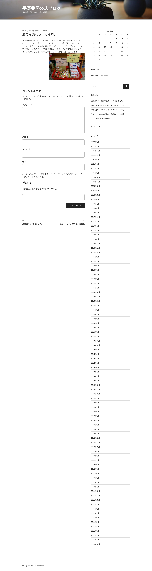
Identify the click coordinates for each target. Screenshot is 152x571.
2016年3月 (95, 279)
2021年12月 (95, 151)
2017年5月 (95, 230)
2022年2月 (95, 146)
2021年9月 (95, 160)
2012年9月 (95, 451)
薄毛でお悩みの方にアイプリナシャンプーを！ (108, 110)
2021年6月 (95, 164)
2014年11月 (95, 341)
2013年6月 (95, 411)
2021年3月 (95, 168)
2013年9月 (95, 398)
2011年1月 (95, 540)
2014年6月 (95, 363)
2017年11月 (95, 217)
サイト (25, 162)
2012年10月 (95, 447)
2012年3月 (95, 478)
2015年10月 (95, 301)
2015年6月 (95, 319)
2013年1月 (95, 434)
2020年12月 (95, 177)
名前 (25, 137)
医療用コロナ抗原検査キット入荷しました (107, 101)
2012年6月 (95, 465)
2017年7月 (95, 221)
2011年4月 (95, 526)
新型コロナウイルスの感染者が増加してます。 (108, 105)
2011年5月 (95, 522)
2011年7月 (95, 513)
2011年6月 (95, 518)
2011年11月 (95, 495)
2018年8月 (95, 199)
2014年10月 (95, 345)
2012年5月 (95, 469)
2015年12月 (95, 292)
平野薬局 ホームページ (100, 75)
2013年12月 (95, 385)
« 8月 (99, 59)
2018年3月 (95, 213)
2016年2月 (95, 283)
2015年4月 (95, 328)
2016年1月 (95, 288)
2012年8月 (95, 456)
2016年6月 (95, 266)
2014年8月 (95, 354)
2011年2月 (95, 535)
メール (26, 149)
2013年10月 (95, 394)
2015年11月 (95, 297)
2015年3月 (95, 332)
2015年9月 (95, 305)
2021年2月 (95, 173)
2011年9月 (95, 504)
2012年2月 (95, 482)
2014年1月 (95, 380)
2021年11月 (95, 155)
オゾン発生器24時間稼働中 (101, 119)
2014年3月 (95, 372)
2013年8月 (95, 403)
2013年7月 (95, 407)
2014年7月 (95, 358)
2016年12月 (95, 243)
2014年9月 (95, 350)
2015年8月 (95, 310)
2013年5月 (95, 416)
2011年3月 (95, 531)
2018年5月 (95, 208)
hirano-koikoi (41, 31)
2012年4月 (95, 473)
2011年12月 (95, 491)
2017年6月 (95, 226)
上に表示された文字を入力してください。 (40, 189)
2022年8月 (95, 142)
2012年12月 (95, 438)
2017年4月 (95, 235)
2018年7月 (95, 204)
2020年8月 (95, 190)
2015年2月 (95, 336)
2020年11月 (95, 182)
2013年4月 (95, 420)
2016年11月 (95, 248)
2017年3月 (95, 239)
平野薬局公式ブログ (41, 8)
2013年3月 (95, 425)
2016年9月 (95, 257)
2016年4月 (95, 274)
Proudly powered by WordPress (33, 566)
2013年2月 (95, 429)
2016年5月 (95, 270)
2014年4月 (95, 367)
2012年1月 (95, 487)
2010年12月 (95, 544)
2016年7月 (95, 261)
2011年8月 (95, 509)
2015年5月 (95, 323)
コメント (27, 105)
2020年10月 (95, 186)
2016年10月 (95, 252)
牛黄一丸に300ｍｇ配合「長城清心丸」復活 (107, 114)
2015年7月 (95, 314)
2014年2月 (95, 376)
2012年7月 (95, 460)
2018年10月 (95, 195)
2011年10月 (95, 500)
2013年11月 (95, 389)
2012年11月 (95, 442)
